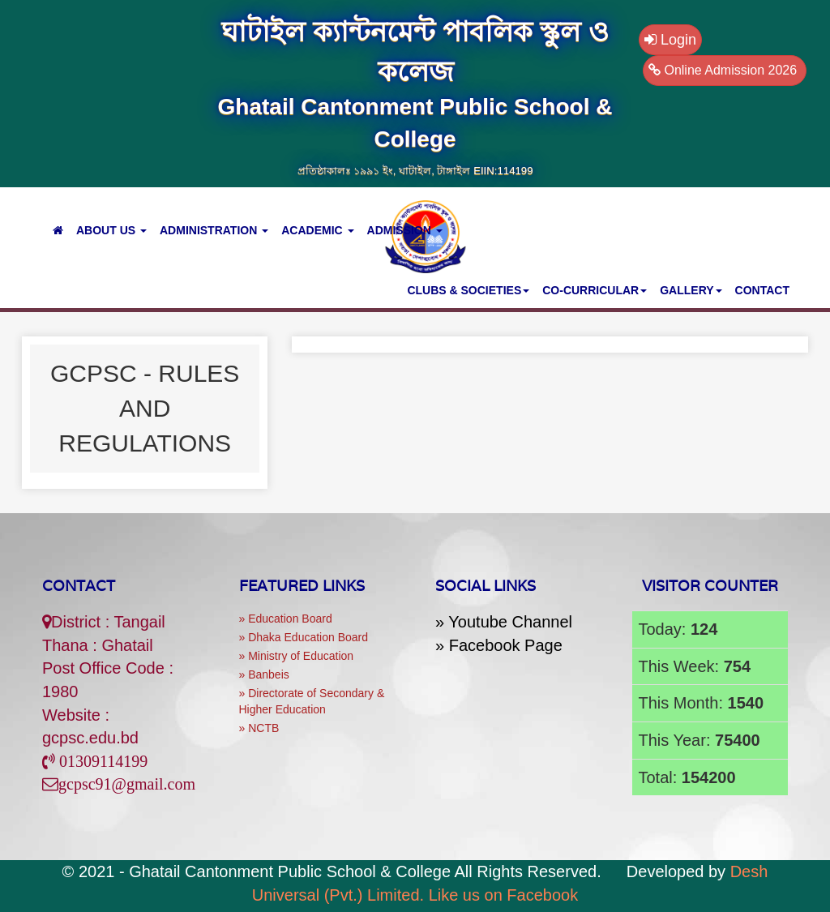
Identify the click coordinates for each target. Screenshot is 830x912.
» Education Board (285, 618)
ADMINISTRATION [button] (214, 230)
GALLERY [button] (690, 290)
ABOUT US (111, 230)
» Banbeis (264, 674)
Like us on (504, 895)
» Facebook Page (499, 645)
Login (670, 40)
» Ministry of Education (296, 655)
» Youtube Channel (503, 622)
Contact (78, 585)
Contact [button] (762, 290)
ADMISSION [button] (405, 230)
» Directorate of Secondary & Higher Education (312, 701)
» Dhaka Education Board (304, 637)
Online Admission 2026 (724, 70)
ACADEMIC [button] (317, 230)
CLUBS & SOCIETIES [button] (468, 290)
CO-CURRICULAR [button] (594, 290)
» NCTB (259, 727)
